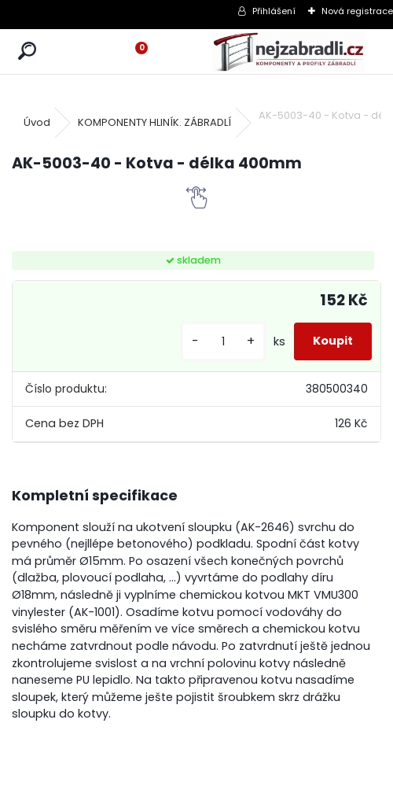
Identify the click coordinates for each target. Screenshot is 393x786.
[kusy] (223, 342)
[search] (27, 51)
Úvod (37, 122)
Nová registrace (357, 11)
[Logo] (288, 51)
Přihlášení (274, 11)
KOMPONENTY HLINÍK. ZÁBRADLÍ (154, 122)
